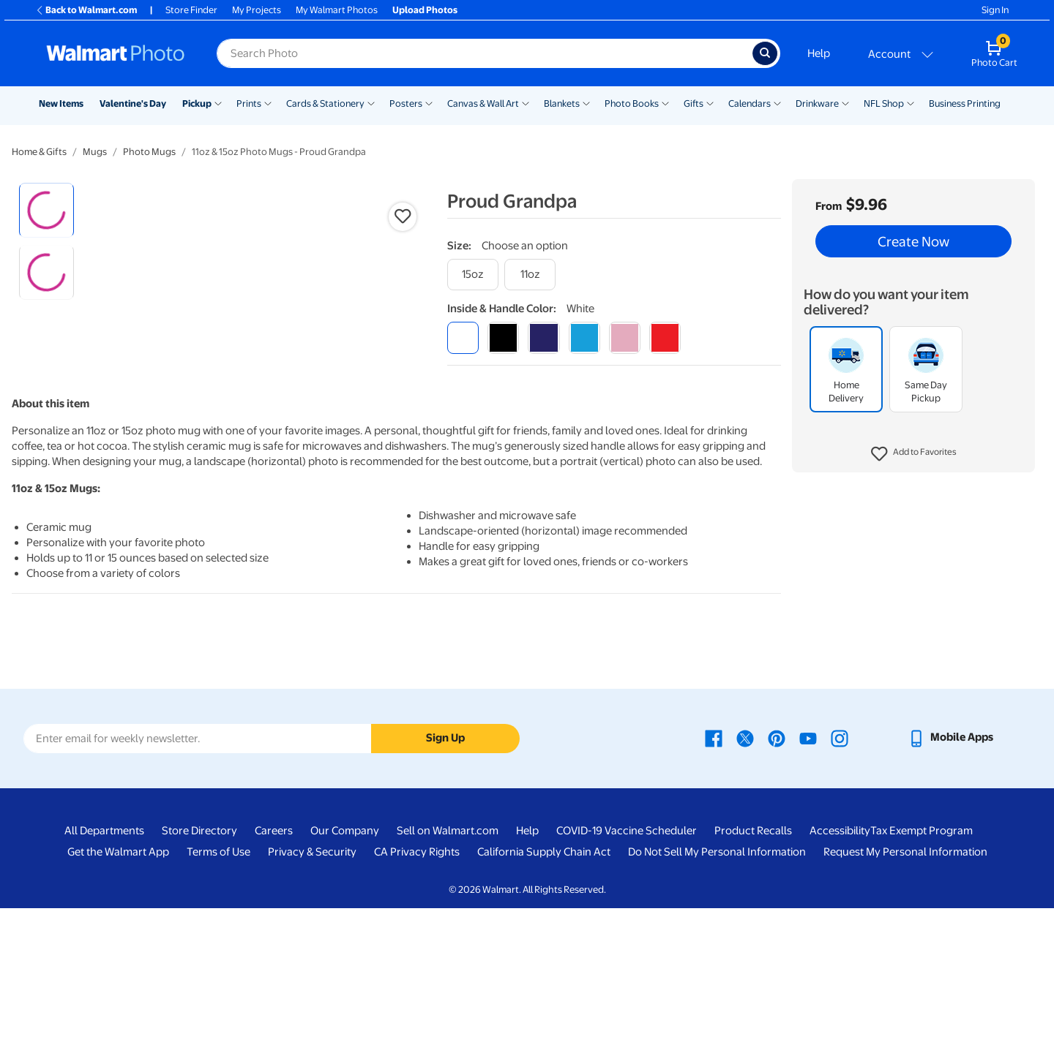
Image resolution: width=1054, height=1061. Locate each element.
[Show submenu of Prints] (268, 102)
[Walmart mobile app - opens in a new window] (950, 889)
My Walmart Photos (337, 9)
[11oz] (530, 274)
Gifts (693, 103)
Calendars (749, 103)
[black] (503, 337)
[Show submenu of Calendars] (777, 102)
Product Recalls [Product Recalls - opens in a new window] (753, 983)
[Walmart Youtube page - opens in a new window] (808, 889)
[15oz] (472, 274)
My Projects (256, 9)
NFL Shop (884, 103)
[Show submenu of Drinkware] (845, 102)
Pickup (197, 103)
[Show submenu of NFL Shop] (910, 102)
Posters (405, 103)
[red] (665, 337)
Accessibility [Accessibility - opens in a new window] (840, 983)
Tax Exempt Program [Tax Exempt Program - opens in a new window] (921, 983)
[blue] (543, 337)
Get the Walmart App (118, 1004)
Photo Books (632, 103)
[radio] (46, 210)
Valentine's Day (133, 103)
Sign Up (445, 890)
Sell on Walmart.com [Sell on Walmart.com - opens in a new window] (447, 983)
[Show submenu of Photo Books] (665, 102)
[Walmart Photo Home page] (115, 53)
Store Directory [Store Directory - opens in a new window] (199, 983)
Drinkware (817, 103)
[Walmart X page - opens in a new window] (745, 889)
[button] (913, 454)
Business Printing (965, 103)
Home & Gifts (39, 151)
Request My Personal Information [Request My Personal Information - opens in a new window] (905, 1004)
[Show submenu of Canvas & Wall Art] (525, 102)
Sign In (995, 9)
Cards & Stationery (325, 103)
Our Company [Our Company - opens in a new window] (344, 983)
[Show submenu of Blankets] (586, 102)
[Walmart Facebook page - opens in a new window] (713, 889)
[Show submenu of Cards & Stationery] (371, 102)
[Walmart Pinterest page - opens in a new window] (776, 889)
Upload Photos (424, 9)
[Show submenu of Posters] (429, 102)
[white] (463, 337)
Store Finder (191, 9)
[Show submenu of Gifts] (710, 102)
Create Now (913, 241)
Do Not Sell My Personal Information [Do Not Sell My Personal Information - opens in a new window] (717, 1004)
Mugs (95, 151)
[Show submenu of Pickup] (218, 102)
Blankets (562, 103)
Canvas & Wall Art (483, 103)
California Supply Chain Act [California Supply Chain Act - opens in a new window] (543, 1004)
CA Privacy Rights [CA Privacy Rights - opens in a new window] (417, 1004)
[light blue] (584, 337)
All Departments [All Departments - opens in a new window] (104, 983)
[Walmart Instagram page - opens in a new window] (839, 889)
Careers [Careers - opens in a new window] (274, 983)
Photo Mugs (149, 151)
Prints (248, 103)
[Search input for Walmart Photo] (484, 53)
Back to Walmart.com (86, 9)
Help (818, 53)
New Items (61, 103)
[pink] (624, 337)
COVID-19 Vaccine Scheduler (626, 983)
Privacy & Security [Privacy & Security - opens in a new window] (312, 1004)
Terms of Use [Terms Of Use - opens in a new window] (218, 1004)
